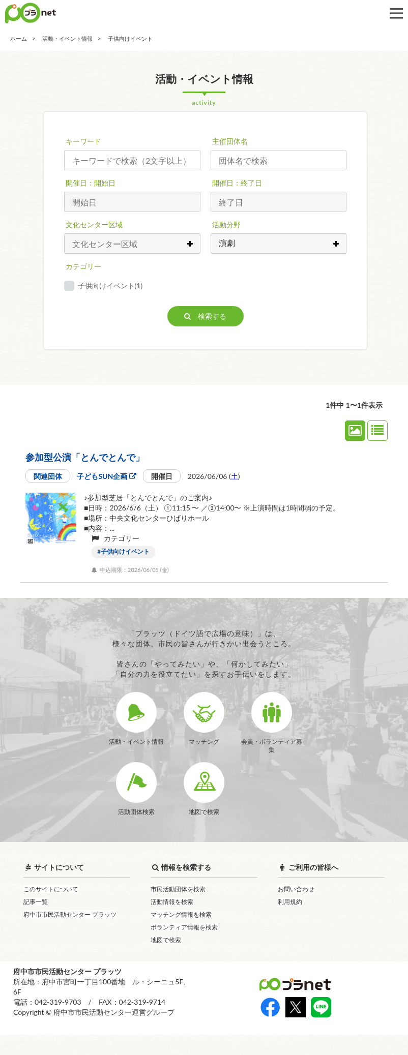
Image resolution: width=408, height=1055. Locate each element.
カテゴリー (83, 266)
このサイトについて (50, 909)
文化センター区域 (94, 224)
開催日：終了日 (237, 182)
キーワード (83, 141)
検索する (205, 316)
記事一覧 (35, 922)
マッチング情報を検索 (181, 935)
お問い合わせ (296, 909)
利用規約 (290, 922)
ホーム (18, 38)
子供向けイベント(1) (110, 285)
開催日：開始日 (90, 182)
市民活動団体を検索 (178, 909)
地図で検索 (166, 960)
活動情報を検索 (172, 922)
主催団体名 (230, 141)
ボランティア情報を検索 (184, 947)
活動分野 (226, 224)
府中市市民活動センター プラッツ (69, 935)
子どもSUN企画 (106, 476)
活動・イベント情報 (67, 38)
